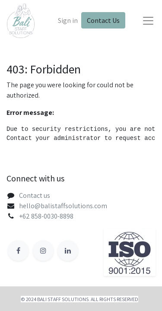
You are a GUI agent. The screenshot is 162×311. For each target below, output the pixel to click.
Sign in (68, 20)
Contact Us (103, 20)
